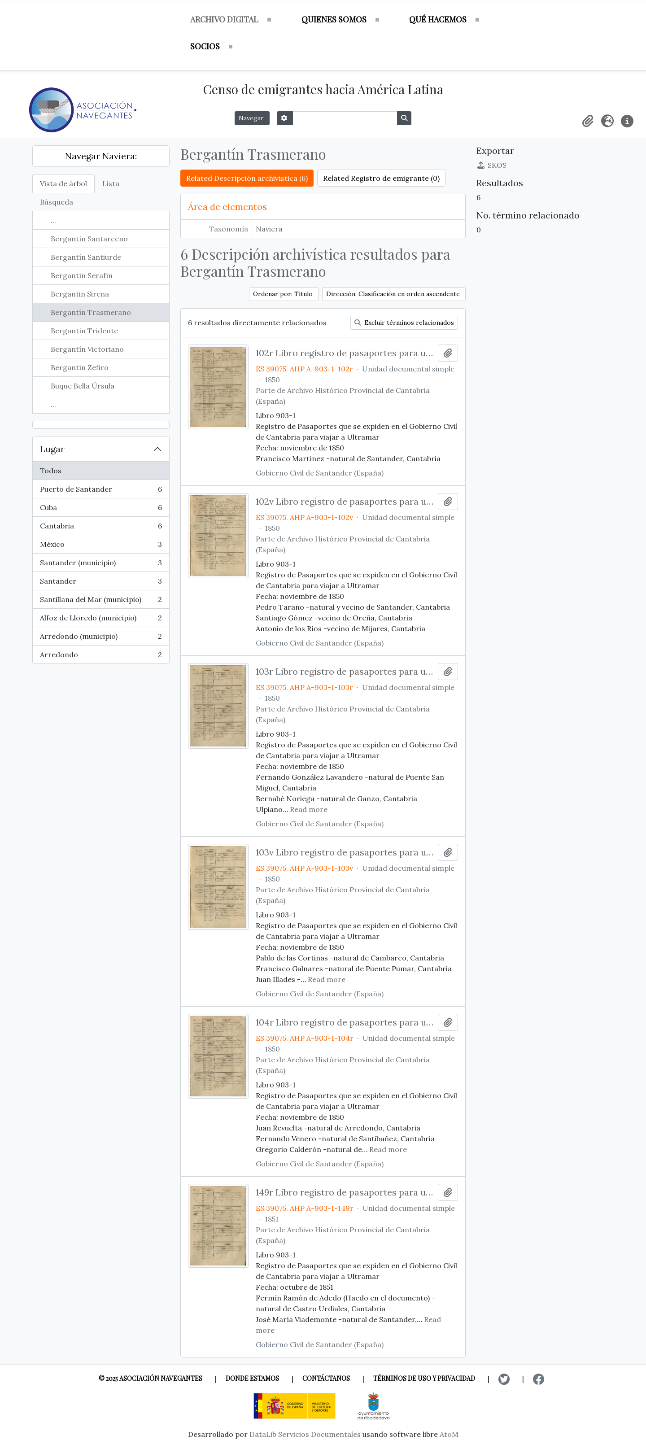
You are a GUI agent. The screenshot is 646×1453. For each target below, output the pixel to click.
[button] (588, 121)
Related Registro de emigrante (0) (381, 178)
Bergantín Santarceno (89, 238)
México (100, 546)
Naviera (269, 228)
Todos (50, 470)
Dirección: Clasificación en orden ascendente (394, 294)
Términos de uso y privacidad (424, 1378)
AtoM (449, 1434)
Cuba (100, 509)
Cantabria (100, 527)
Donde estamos (252, 1378)
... (53, 220)
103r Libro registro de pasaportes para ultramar (345, 671)
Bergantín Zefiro (80, 367)
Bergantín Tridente (84, 330)
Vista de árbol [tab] (63, 183)
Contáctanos (326, 1378)
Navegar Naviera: (101, 155)
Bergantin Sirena (80, 293)
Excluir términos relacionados (404, 323)
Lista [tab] (110, 183)
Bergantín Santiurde (86, 257)
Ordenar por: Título (283, 294)
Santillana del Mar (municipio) (100, 601)
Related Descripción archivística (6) (247, 178)
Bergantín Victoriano (87, 349)
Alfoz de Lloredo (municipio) (100, 619)
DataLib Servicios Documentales (305, 1434)
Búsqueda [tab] (56, 201)
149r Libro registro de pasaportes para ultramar (345, 1192)
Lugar (52, 448)
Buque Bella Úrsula (82, 385)
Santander (100, 583)
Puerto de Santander (100, 491)
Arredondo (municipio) (100, 638)
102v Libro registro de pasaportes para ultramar (345, 501)
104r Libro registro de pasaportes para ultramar (345, 1022)
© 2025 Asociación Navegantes (150, 1378)
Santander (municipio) (100, 564)
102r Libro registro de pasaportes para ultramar (345, 353)
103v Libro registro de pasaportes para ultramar (345, 852)
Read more (308, 809)
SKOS (491, 165)
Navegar (252, 118)
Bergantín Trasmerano (91, 312)
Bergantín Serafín (82, 275)
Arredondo (100, 656)
